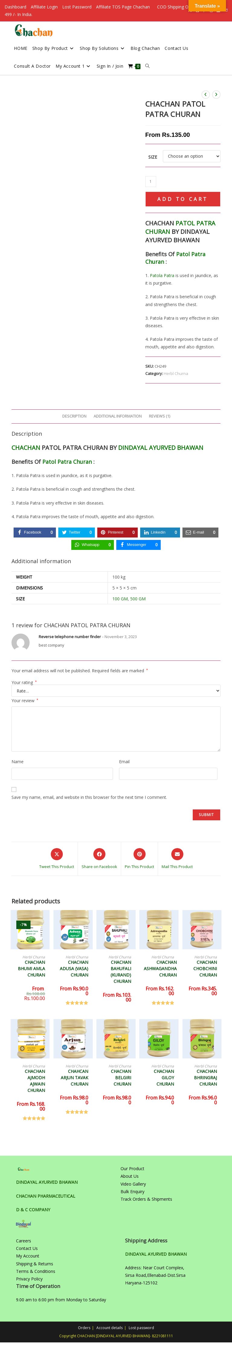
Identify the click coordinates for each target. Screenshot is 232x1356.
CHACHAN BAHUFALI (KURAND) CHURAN (121, 971)
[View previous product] (205, 94)
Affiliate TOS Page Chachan (123, 7)
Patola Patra (162, 275)
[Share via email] (177, 859)
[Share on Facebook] (99, 859)
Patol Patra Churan (67, 461)
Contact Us (27, 1248)
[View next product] (216, 94)
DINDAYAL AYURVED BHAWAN (160, 448)
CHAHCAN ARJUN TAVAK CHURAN (74, 1077)
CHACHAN (25, 448)
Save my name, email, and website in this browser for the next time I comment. (89, 797)
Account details (109, 1327)
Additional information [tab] (118, 416)
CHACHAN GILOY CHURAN (164, 1077)
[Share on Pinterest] (139, 859)
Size (152, 157)
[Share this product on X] (56, 859)
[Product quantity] (150, 181)
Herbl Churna (176, 373)
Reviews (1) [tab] (159, 416)
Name (17, 761)
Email (124, 761)
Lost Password (77, 7)
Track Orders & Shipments (146, 1199)
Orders (84, 1327)
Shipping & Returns (34, 1264)
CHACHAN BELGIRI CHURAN (121, 1077)
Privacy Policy (29, 1279)
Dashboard (15, 7)
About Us (130, 1176)
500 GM (138, 599)
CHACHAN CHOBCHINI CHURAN (205, 968)
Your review (24, 700)
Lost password (141, 1327)
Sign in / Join (110, 66)
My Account (27, 1256)
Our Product (132, 1168)
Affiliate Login (44, 7)
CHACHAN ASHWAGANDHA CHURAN (160, 968)
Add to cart (182, 199)
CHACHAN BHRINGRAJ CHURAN (205, 1077)
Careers (23, 1241)
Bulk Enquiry (132, 1191)
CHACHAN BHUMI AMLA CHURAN (31, 968)
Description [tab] (74, 416)
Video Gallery (133, 1184)
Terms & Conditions (35, 1271)
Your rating (24, 682)
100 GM (120, 599)
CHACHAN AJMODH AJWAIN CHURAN (35, 1080)
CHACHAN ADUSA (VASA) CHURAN (74, 968)
